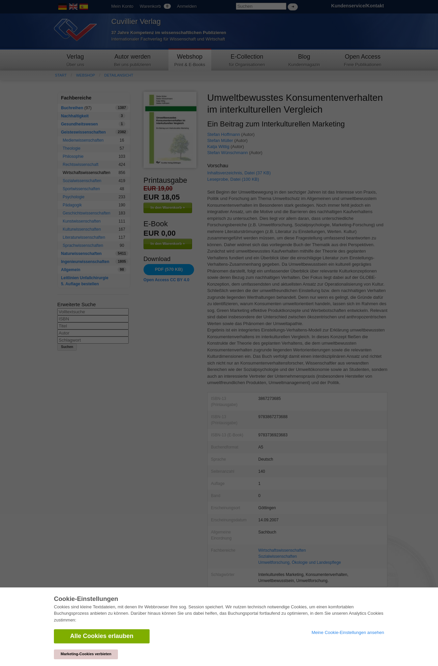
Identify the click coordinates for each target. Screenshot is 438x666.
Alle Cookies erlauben (101, 636)
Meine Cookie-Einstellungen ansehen (348, 632)
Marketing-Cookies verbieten (86, 654)
